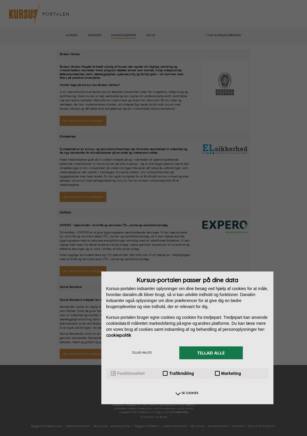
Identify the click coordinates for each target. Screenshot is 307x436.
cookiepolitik (118, 335)
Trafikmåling (178, 373)
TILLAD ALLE (211, 353)
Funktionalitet (128, 373)
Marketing (228, 373)
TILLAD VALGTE (142, 352)
